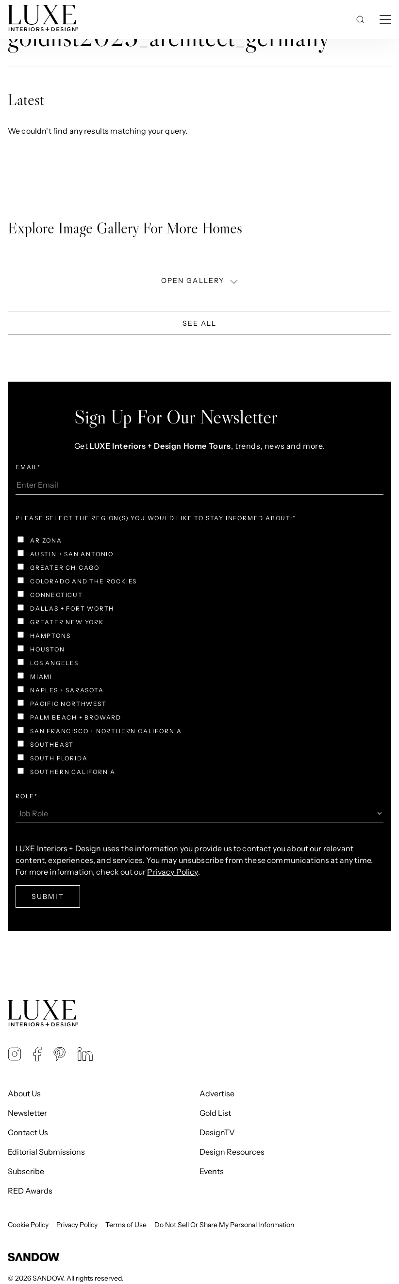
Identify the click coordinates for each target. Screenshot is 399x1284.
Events (212, 1171)
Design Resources (232, 1152)
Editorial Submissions (46, 1152)
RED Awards (30, 1191)
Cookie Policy (28, 1224)
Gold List (215, 1113)
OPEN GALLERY (200, 280)
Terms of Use (126, 1224)
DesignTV (217, 1132)
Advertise (217, 1093)
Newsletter (27, 1113)
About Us (24, 1093)
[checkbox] (199, 657)
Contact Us (28, 1132)
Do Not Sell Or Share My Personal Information (224, 1224)
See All (200, 323)
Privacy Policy (172, 872)
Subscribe (26, 1171)
